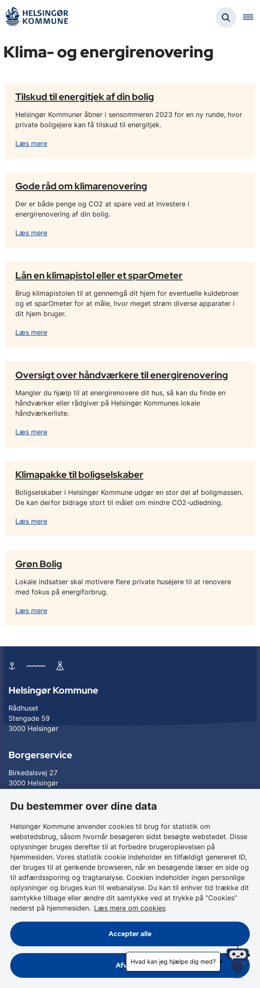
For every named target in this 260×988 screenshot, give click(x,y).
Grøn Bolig (38, 563)
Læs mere (31, 143)
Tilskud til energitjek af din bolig (84, 96)
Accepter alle (130, 933)
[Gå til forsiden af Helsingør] (36, 18)
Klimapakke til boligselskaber (79, 474)
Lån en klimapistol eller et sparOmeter (99, 275)
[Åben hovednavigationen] (251, 17)
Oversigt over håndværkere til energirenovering (121, 374)
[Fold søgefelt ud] (226, 17)
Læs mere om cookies (130, 908)
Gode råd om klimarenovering (81, 186)
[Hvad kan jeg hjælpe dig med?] (238, 961)
